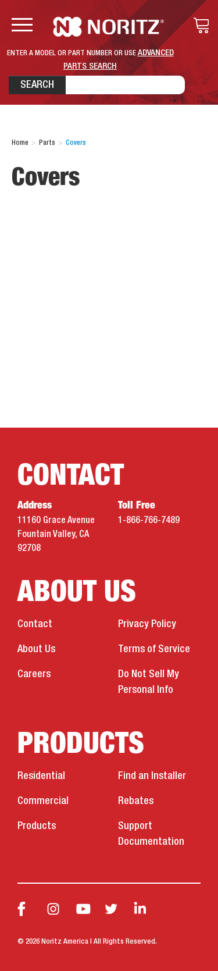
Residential (41, 776)
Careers (34, 674)
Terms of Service (154, 649)
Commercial (43, 801)
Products (36, 826)
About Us (36, 649)
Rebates (135, 801)
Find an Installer (152, 776)
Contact (34, 624)
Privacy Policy (147, 624)
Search (37, 85)
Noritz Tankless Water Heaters (109, 26)
